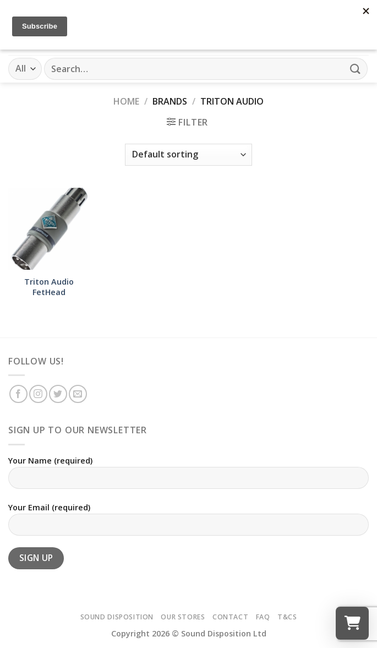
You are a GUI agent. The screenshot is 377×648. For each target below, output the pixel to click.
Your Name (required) (188, 476)
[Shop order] (188, 155)
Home (126, 101)
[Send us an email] (78, 394)
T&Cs (287, 617)
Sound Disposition (117, 617)
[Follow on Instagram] (38, 394)
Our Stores (183, 617)
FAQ (263, 617)
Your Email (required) (188, 523)
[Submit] (356, 68)
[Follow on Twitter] (58, 394)
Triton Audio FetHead (49, 287)
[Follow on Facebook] (18, 394)
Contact (230, 617)
